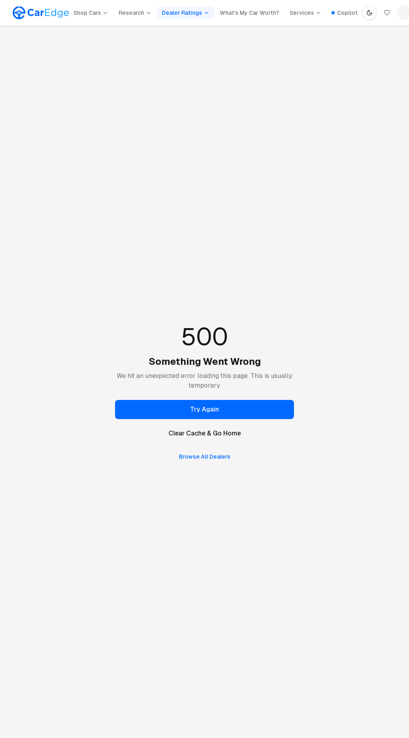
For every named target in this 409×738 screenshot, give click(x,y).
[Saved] (387, 13)
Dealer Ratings (185, 12)
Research (135, 12)
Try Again (204, 409)
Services (305, 12)
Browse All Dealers (204, 456)
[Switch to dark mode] (369, 13)
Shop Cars (90, 12)
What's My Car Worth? (249, 12)
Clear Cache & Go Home (205, 433)
